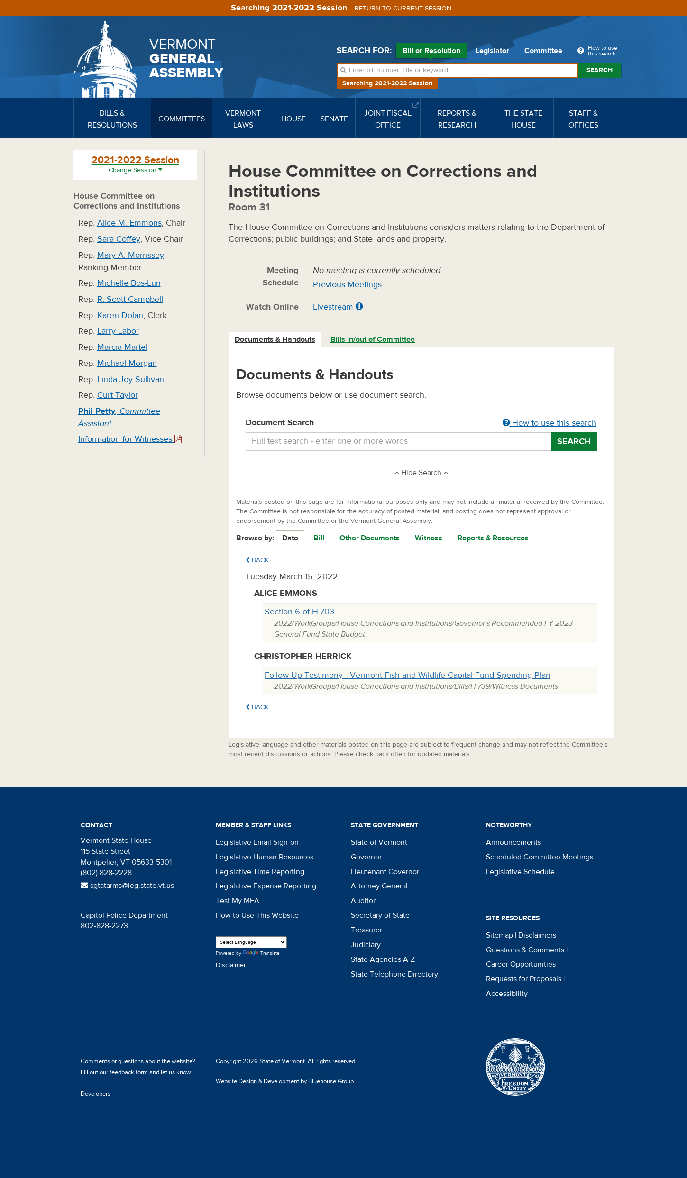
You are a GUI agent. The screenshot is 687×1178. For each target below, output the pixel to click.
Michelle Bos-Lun (129, 283)
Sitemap (499, 935)
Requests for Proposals (523, 979)
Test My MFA (237, 900)
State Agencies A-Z (383, 959)
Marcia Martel (122, 347)
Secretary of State (380, 915)
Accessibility (507, 993)
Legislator (492, 50)
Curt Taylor (117, 395)
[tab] (275, 339)
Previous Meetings (347, 284)
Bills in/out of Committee (372, 339)
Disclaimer (231, 965)
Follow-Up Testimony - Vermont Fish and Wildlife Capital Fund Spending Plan (407, 675)
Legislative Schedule (520, 872)
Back (257, 560)
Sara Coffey (118, 239)
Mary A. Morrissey (130, 255)
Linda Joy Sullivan (130, 379)
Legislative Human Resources (264, 857)
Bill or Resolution (431, 52)
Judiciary (366, 945)
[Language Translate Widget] (251, 942)
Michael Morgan (127, 363)
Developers (95, 1093)
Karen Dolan (120, 315)
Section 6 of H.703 (299, 611)
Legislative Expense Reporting (266, 886)
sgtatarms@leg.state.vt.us (127, 885)
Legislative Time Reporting (260, 872)
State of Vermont (379, 842)
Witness (428, 538)
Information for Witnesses (130, 439)
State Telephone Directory (394, 974)
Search (599, 70)
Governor (366, 857)
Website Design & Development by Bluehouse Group (285, 1081)
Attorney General (379, 886)
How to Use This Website (257, 915)
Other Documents (369, 538)
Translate (261, 953)
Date (290, 538)
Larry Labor (118, 331)
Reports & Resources (493, 538)
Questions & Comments (525, 950)
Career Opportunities (521, 964)
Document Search (421, 423)
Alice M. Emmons (129, 223)
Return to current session (403, 8)
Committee (543, 50)
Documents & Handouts (275, 339)
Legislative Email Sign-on (257, 842)
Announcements (513, 842)
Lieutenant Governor (385, 872)
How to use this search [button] (549, 423)
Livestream (333, 306)
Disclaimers (537, 935)
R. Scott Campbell (130, 299)
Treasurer (366, 930)
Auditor (363, 900)
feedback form (129, 1072)
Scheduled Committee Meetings (539, 857)
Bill (318, 538)
